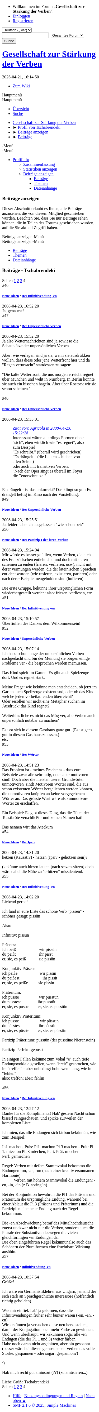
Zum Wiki (21, 86)
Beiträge (41, 178)
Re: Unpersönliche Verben (41, 326)
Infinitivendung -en (36, 1267)
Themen (41, 183)
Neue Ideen (10, 296)
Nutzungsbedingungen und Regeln (53, 1395)
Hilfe (17, 1395)
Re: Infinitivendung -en (39, 296)
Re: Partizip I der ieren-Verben (45, 540)
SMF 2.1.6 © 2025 (28, 1405)
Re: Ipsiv (28, 842)
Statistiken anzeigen (40, 169)
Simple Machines (61, 1405)
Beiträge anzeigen (38, 174)
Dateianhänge (45, 188)
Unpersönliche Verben (38, 638)
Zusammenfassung (39, 164)
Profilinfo (21, 159)
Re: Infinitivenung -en (38, 608)
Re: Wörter (30, 754)
